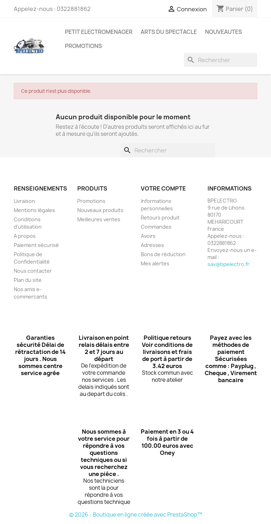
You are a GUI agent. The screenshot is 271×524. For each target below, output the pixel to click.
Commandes (156, 226)
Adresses (152, 245)
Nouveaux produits (100, 210)
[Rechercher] (220, 60)
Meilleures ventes (98, 219)
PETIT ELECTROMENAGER (98, 32)
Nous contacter (33, 270)
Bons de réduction (163, 254)
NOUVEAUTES (223, 32)
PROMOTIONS (83, 46)
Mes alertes (155, 263)
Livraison (24, 201)
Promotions (91, 201)
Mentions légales (34, 210)
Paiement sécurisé (36, 245)
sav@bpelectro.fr (228, 264)
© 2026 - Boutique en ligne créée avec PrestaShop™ (135, 514)
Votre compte (163, 188)
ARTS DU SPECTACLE (168, 32)
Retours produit (160, 217)
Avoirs (148, 236)
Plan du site (28, 280)
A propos (25, 236)
